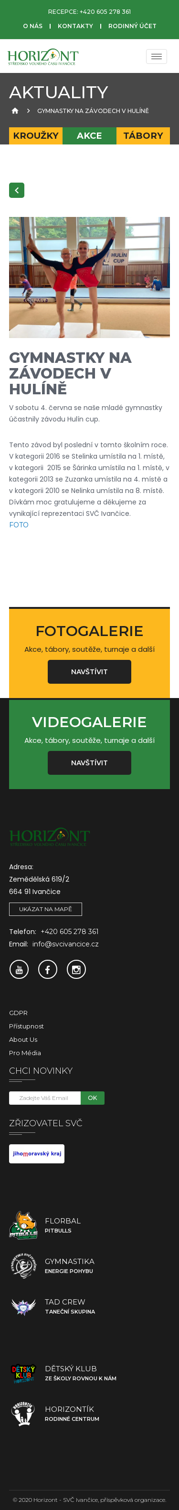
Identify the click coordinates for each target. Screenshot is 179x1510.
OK (92, 1097)
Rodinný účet (132, 26)
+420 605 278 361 (105, 11)
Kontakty (75, 26)
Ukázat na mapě (45, 909)
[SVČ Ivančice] (43, 56)
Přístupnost (26, 1026)
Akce (89, 135)
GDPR (18, 1013)
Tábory (143, 135)
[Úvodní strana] (14, 110)
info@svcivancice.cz (65, 944)
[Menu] (156, 56)
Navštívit (89, 672)
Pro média (25, 1053)
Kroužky (36, 135)
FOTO (19, 525)
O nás (32, 26)
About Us (23, 1039)
